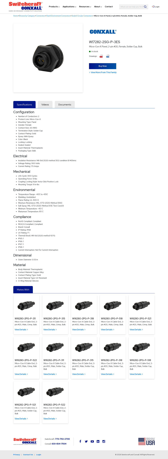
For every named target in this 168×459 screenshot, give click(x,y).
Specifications (24, 104)
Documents (64, 104)
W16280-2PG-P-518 (112, 318)
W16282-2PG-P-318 (111, 360)
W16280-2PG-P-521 (140, 318)
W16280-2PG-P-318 (83, 318)
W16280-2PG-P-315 (54, 318)
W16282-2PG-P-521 (25, 404)
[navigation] (80, 7)
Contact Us (28, 455)
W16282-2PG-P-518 (140, 360)
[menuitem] (53, 7)
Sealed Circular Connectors (82, 16)
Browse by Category (27, 16)
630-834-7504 (59, 444)
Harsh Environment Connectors (58, 16)
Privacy (16, 455)
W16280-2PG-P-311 (25, 318)
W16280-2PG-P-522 (26, 360)
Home (15, 16)
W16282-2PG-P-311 (53, 360)
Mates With (23, 289)
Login (38, 455)
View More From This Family (103, 72)
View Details (20, 329)
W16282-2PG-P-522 (54, 404)
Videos (45, 104)
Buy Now (103, 66)
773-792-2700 (62, 439)
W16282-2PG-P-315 (82, 360)
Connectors (40, 16)
